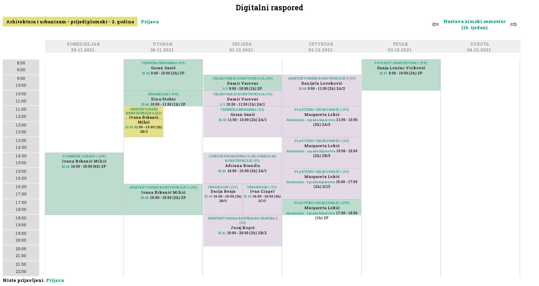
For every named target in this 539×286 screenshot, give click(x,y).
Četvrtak (322, 44)
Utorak (164, 44)
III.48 (223, 120)
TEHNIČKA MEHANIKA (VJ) (242, 109)
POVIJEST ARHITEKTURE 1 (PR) (401, 63)
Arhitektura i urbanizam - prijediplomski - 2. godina (70, 22)
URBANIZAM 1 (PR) (163, 94)
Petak (401, 44)
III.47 (384, 73)
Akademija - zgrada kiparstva (310, 120)
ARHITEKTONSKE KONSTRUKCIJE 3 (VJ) (144, 111)
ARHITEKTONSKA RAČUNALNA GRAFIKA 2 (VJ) (243, 220)
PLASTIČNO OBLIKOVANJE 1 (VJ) (322, 109)
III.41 (222, 233)
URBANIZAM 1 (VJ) (223, 187)
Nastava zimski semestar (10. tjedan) (474, 24)
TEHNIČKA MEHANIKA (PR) (163, 63)
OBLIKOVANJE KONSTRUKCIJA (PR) (242, 78)
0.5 (225, 88)
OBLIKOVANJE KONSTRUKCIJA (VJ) (243, 94)
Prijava (150, 22)
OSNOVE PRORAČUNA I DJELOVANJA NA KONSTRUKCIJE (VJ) (242, 158)
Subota (480, 44)
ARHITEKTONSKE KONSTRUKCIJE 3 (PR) (163, 187)
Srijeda (243, 44)
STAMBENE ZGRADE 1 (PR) (84, 156)
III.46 (66, 166)
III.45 (248, 196)
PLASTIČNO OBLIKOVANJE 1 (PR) (322, 203)
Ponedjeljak (84, 44)
